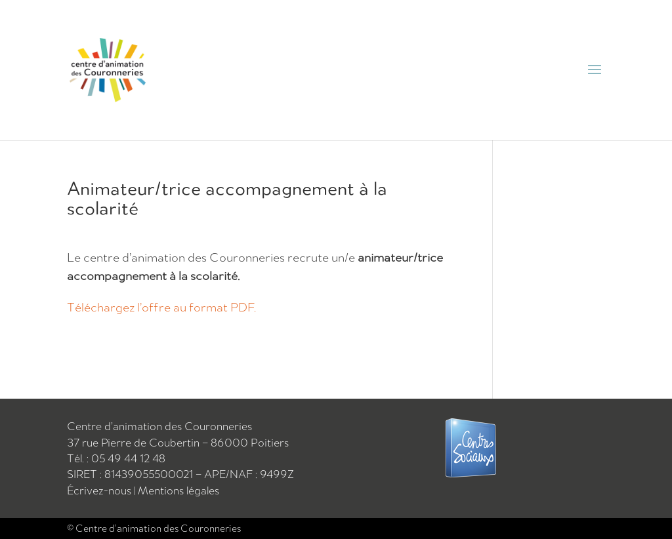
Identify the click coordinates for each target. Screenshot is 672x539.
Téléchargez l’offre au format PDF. (161, 307)
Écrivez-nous (100, 490)
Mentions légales (178, 490)
